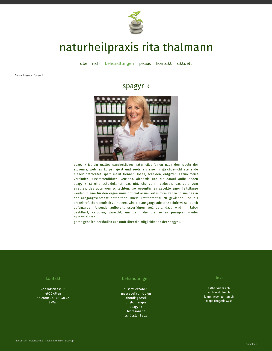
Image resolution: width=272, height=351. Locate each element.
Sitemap (69, 340)
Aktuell (184, 63)
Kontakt (164, 63)
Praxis (145, 63)
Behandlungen (119, 63)
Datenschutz (36, 340)
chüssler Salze (136, 316)
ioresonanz (137, 311)
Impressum (21, 340)
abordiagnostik (136, 298)
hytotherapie (137, 302)
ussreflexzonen (136, 289)
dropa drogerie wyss (218, 301)
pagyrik (136, 307)
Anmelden (251, 344)
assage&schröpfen (137, 293)
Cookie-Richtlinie (54, 340)
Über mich (90, 63)
